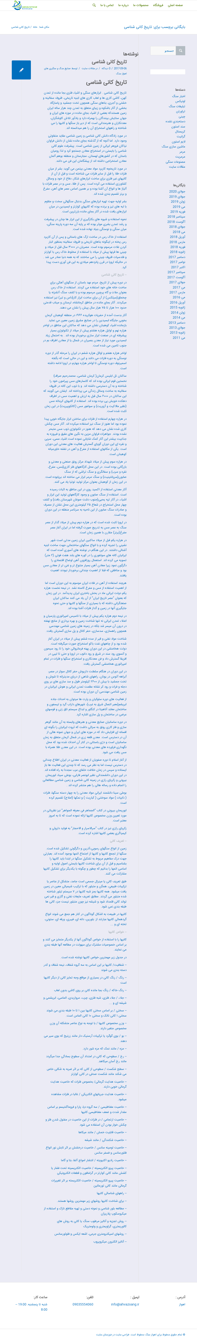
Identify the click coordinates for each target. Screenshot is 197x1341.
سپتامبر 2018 (176, 216)
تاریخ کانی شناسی (109, 62)
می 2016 (179, 297)
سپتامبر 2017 (176, 272)
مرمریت (180, 156)
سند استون (178, 126)
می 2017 (179, 287)
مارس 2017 (177, 292)
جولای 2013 (177, 327)
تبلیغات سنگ (177, 106)
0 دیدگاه (105, 69)
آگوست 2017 (176, 277)
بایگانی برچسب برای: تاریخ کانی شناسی (154, 27)
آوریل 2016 (177, 302)
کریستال (180, 131)
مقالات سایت (88, 69)
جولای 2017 (177, 282)
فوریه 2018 (177, 247)
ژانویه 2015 (177, 307)
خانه (35, 27)
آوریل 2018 (177, 237)
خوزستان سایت (104, 1335)
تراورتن (180, 111)
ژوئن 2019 (178, 201)
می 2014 (179, 317)
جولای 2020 (177, 191)
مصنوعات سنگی (175, 162)
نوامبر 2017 (177, 262)
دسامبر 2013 (176, 322)
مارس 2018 (177, 242)
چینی (182, 116)
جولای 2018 (177, 226)
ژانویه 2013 (177, 332)
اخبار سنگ (178, 96)
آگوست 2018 (176, 222)
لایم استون (178, 141)
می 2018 (179, 232)
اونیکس (180, 101)
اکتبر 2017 (178, 267)
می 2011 (179, 337)
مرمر (182, 151)
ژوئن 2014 (178, 312)
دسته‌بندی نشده (175, 121)
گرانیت (181, 136)
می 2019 (179, 207)
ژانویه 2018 (177, 252)
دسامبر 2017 (176, 257)
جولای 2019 (177, 196)
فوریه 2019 (177, 211)
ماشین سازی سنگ (173, 146)
